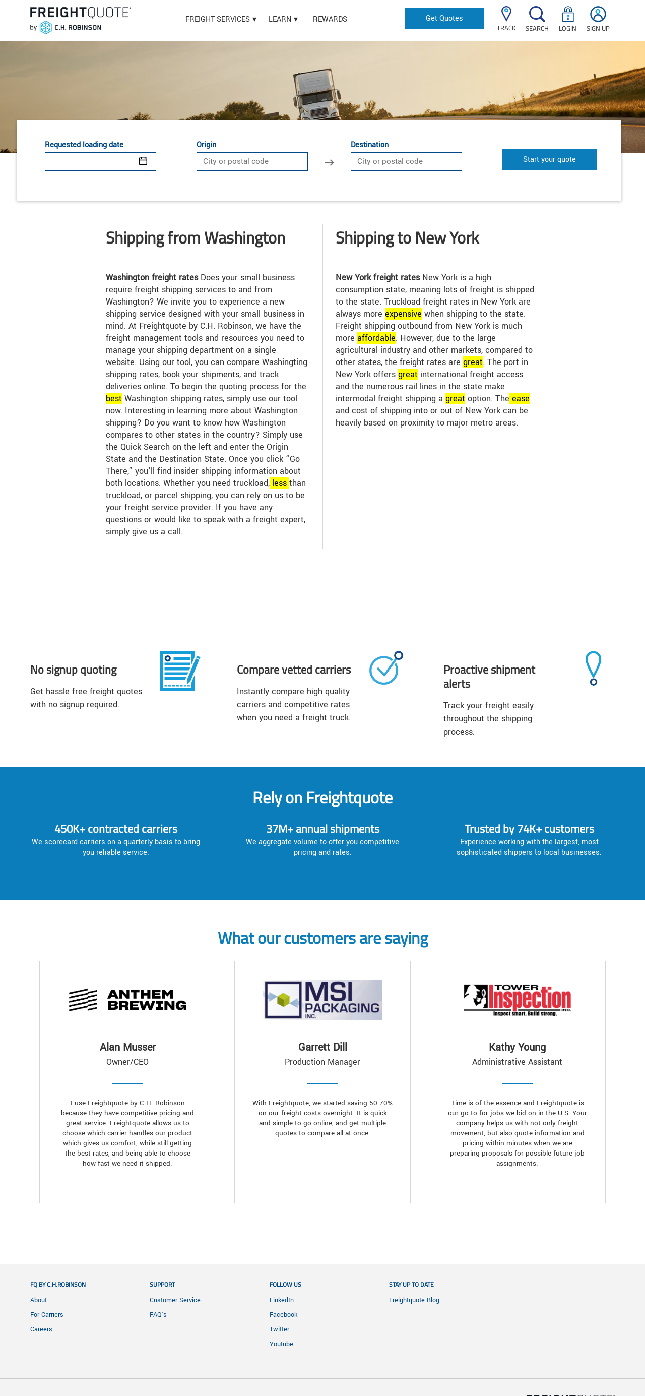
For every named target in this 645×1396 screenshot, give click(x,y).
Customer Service (175, 1300)
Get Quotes (444, 18)
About (38, 1300)
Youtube (281, 1344)
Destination (370, 145)
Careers (41, 1329)
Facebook (283, 1314)
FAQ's (158, 1314)
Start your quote (549, 159)
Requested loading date (84, 145)
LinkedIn (282, 1300)
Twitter (279, 1329)
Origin (206, 145)
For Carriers (46, 1314)
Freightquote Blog (414, 1300)
